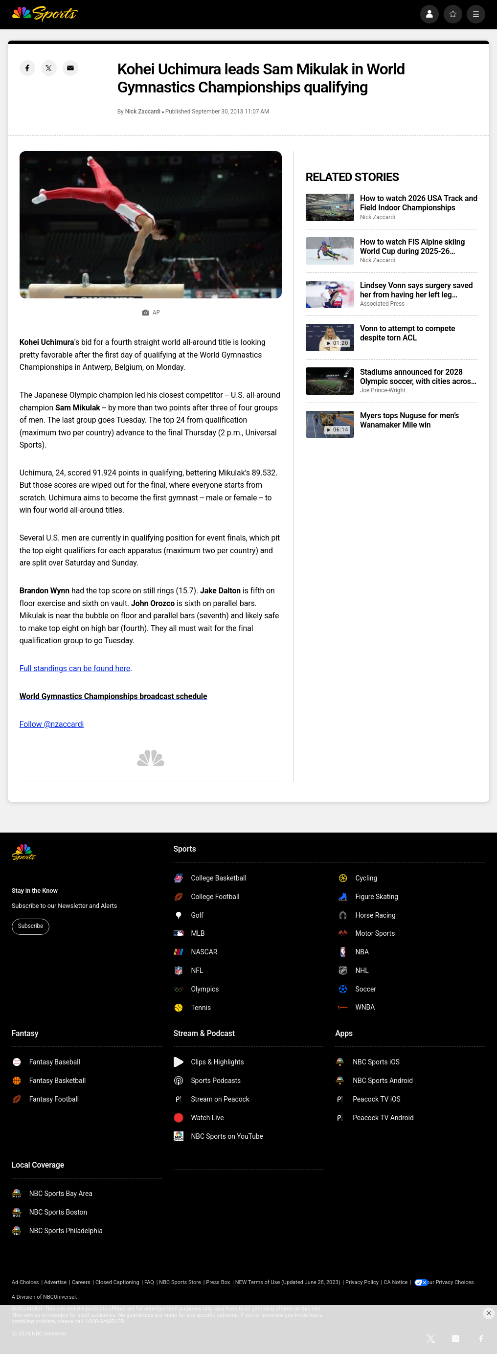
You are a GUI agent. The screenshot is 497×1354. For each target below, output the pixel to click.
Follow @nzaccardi (52, 724)
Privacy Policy (362, 1282)
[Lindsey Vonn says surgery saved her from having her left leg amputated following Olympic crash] (330, 294)
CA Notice (395, 1282)
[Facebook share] (27, 68)
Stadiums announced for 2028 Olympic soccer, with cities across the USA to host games (417, 376)
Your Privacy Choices (455, 1282)
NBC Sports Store (180, 1282)
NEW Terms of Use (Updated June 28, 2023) (287, 1282)
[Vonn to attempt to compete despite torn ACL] (330, 337)
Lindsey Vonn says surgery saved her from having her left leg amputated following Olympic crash (416, 290)
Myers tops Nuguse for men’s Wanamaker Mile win (409, 420)
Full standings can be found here (75, 668)
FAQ (149, 1282)
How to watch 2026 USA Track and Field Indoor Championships (418, 203)
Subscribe (30, 926)
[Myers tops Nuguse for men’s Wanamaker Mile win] (330, 424)
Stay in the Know (35, 890)
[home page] (45, 14)
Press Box (218, 1282)
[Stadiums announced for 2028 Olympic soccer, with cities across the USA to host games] (330, 381)
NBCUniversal (59, 1297)
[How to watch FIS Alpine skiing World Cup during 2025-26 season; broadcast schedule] (330, 251)
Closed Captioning (117, 1282)
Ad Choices (25, 1282)
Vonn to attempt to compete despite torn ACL (407, 333)
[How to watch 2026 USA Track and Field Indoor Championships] (330, 207)
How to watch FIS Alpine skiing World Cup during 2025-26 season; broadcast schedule (412, 246)
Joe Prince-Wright (383, 390)
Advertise (55, 1282)
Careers (81, 1282)
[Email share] (70, 68)
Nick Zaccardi (142, 111)
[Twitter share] (49, 68)
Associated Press (382, 303)
